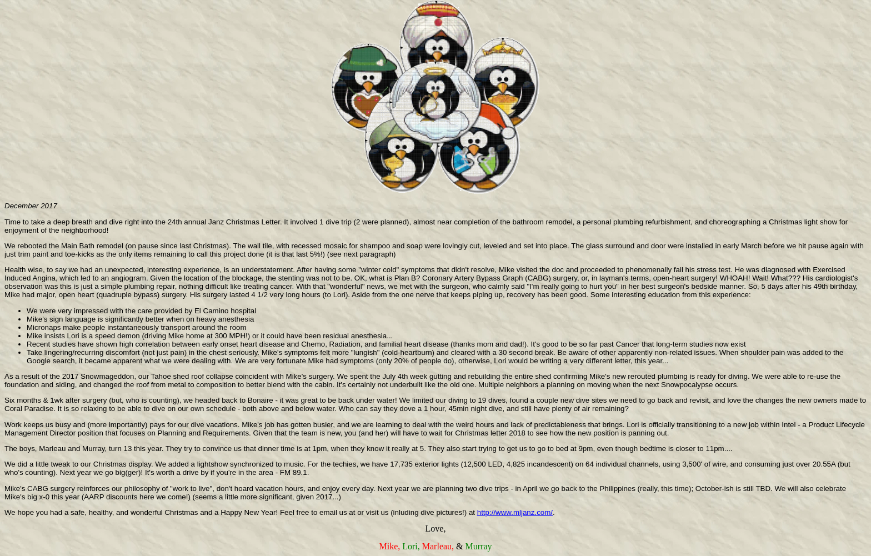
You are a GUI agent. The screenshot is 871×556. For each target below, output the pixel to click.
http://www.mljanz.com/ (515, 512)
